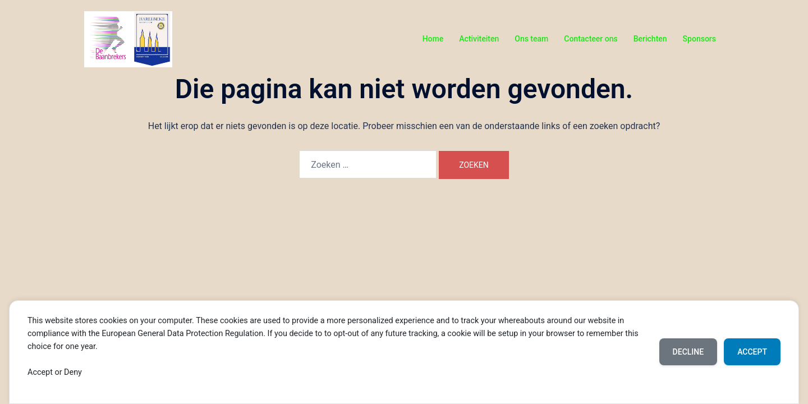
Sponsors (699, 38)
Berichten (650, 38)
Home (433, 38)
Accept (752, 351)
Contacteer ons (590, 38)
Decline (688, 351)
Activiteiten (479, 38)
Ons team (531, 38)
